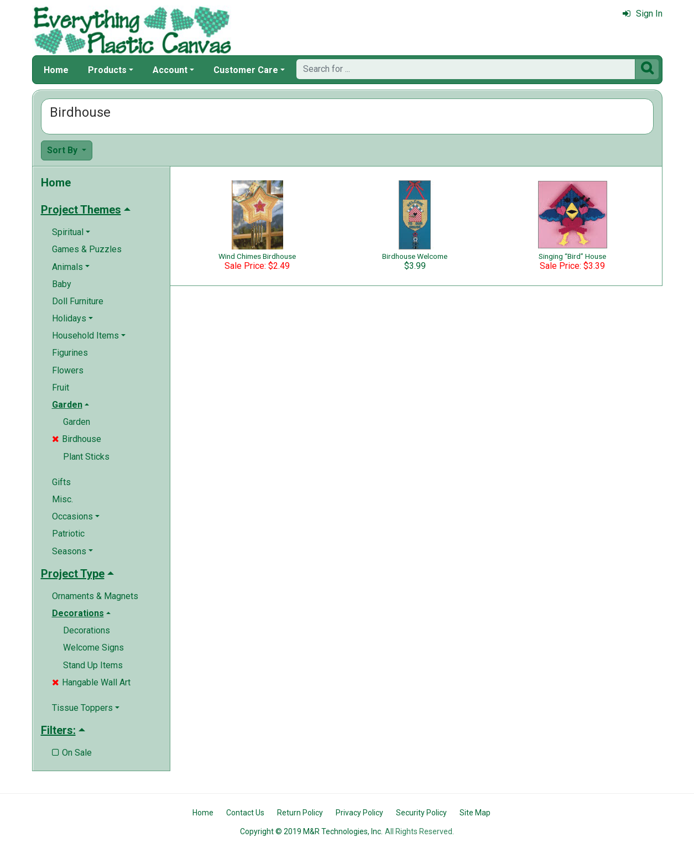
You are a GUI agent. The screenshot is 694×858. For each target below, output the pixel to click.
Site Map (475, 812)
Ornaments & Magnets (95, 596)
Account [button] (170, 70)
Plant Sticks (86, 456)
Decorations (86, 630)
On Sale (72, 752)
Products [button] (107, 70)
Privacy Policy (359, 812)
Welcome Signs (93, 647)
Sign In (642, 13)
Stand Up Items (93, 665)
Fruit (60, 387)
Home (56, 70)
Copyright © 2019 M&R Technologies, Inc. (311, 831)
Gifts (61, 482)
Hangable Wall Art (91, 682)
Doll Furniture (77, 301)
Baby (61, 284)
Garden (76, 422)
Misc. (62, 499)
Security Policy (421, 812)
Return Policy (300, 812)
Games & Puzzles (87, 249)
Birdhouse (76, 439)
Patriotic (68, 533)
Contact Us (245, 812)
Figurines (70, 352)
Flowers (68, 370)
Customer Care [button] (245, 70)
